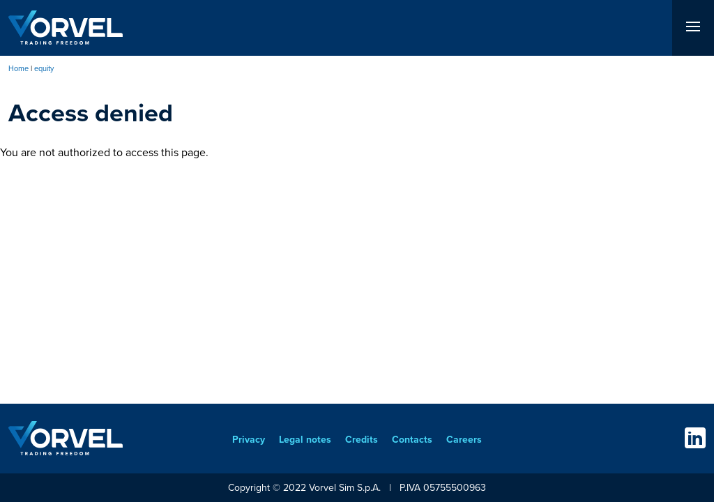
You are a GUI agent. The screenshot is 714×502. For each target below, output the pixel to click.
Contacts (412, 439)
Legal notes (305, 439)
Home (18, 68)
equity (44, 68)
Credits (361, 439)
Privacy (248, 439)
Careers (464, 439)
